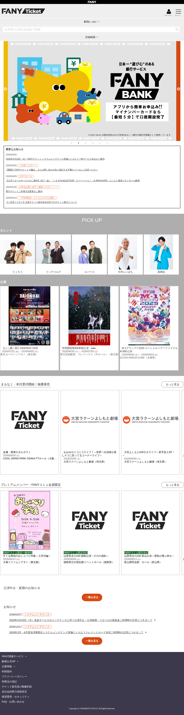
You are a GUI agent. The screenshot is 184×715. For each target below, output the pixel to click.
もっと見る (172, 384)
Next (178, 87)
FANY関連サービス (13, 656)
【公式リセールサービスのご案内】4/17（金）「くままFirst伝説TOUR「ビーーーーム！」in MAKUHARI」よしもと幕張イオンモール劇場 (72, 180)
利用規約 (7, 671)
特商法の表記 (9, 681)
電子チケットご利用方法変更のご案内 (24, 191)
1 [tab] (75, 143)
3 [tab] (89, 143)
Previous (5, 87)
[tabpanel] (92, 91)
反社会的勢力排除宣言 (14, 691)
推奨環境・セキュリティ (15, 696)
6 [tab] (111, 143)
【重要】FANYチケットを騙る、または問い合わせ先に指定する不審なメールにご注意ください (52, 170)
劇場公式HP (8, 661)
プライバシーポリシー (14, 676)
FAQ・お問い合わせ (13, 701)
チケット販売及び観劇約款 (17, 686)
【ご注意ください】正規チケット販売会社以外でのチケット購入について (41, 202)
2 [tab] (82, 143)
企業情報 (7, 666)
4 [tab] (96, 143)
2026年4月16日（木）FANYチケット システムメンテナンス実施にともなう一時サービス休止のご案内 (55, 159)
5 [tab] (104, 143)
